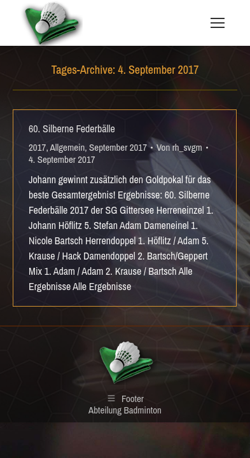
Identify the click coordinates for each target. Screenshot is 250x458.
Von (179, 147)
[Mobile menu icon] (217, 23)
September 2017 (118, 147)
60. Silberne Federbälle (72, 128)
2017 (37, 147)
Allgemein (67, 147)
